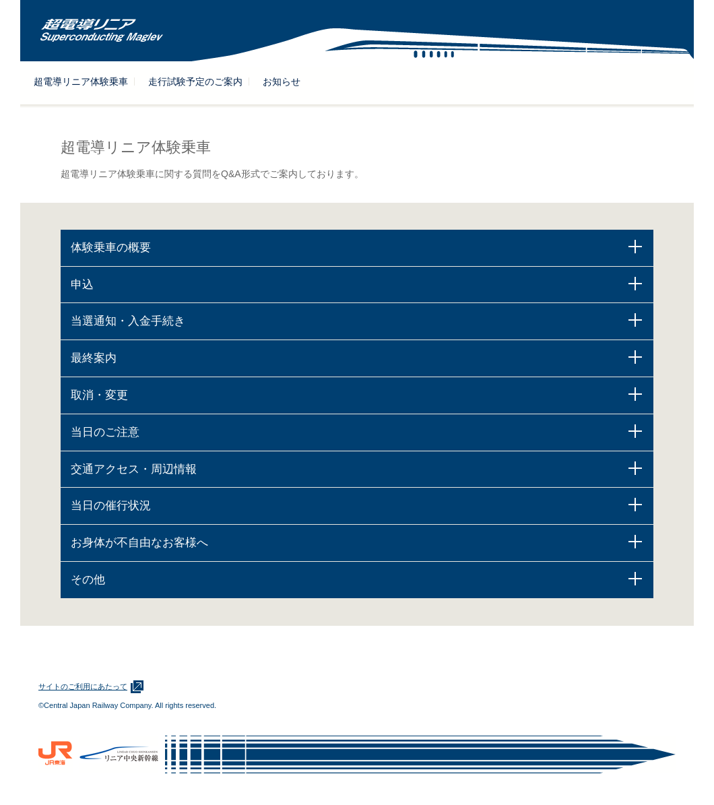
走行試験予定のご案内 (195, 81)
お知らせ (281, 81)
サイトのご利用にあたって (82, 686)
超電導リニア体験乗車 (81, 81)
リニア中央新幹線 (118, 754)
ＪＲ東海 (55, 754)
